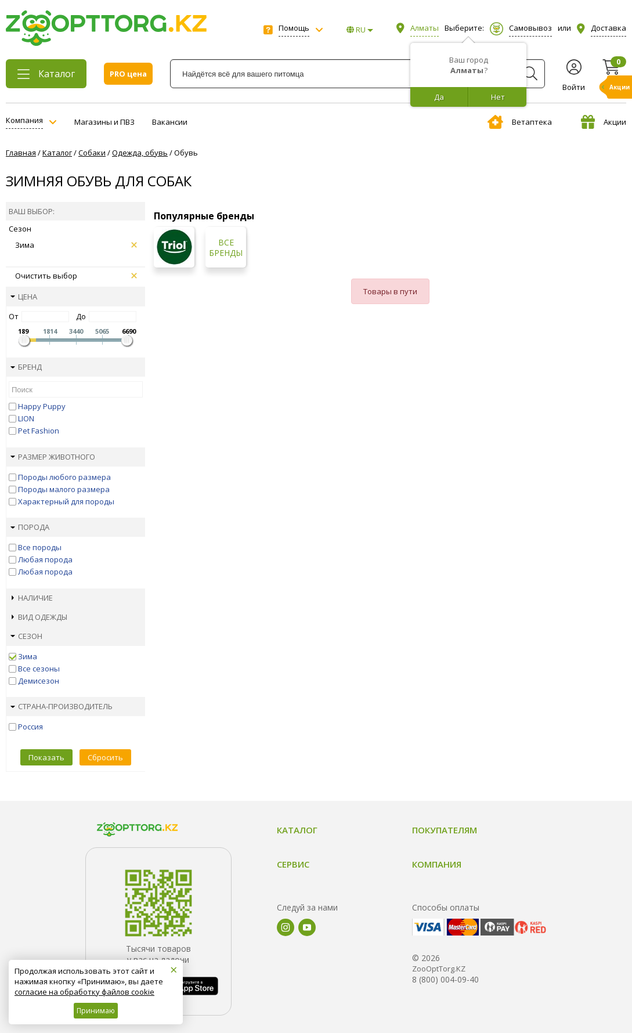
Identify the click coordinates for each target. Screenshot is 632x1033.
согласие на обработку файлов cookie (84, 992)
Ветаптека (519, 122)
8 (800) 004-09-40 (445, 979)
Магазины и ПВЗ (104, 122)
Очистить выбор (76, 275)
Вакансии (169, 122)
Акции (603, 122)
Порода (29, 527)
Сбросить (105, 757)
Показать (46, 757)
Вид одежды (39, 617)
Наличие (32, 598)
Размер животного (52, 457)
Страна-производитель (61, 706)
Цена (23, 296)
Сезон (26, 636)
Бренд (26, 367)
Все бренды (226, 247)
